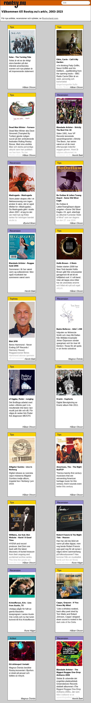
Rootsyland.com (50, 18)
